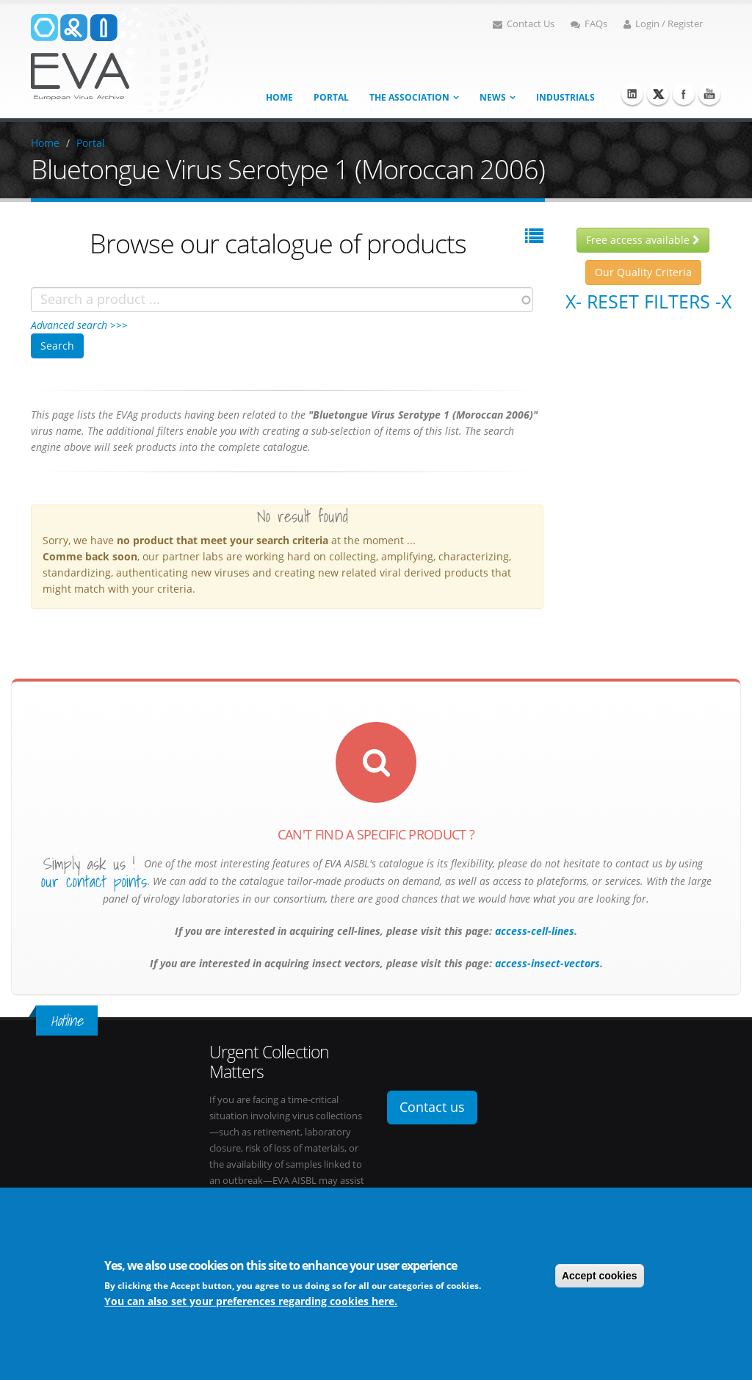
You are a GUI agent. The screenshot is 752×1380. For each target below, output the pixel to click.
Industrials (565, 97)
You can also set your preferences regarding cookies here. (250, 1302)
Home (279, 97)
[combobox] (282, 299)
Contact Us (523, 24)
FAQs (589, 24)
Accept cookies (599, 1276)
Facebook (684, 94)
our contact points (94, 881)
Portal (331, 97)
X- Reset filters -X (648, 301)
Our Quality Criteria (643, 272)
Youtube (709, 94)
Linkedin (632, 94)
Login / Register (663, 24)
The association (409, 97)
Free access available (643, 240)
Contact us (432, 1107)
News (493, 97)
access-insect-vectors (546, 963)
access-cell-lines (533, 931)
